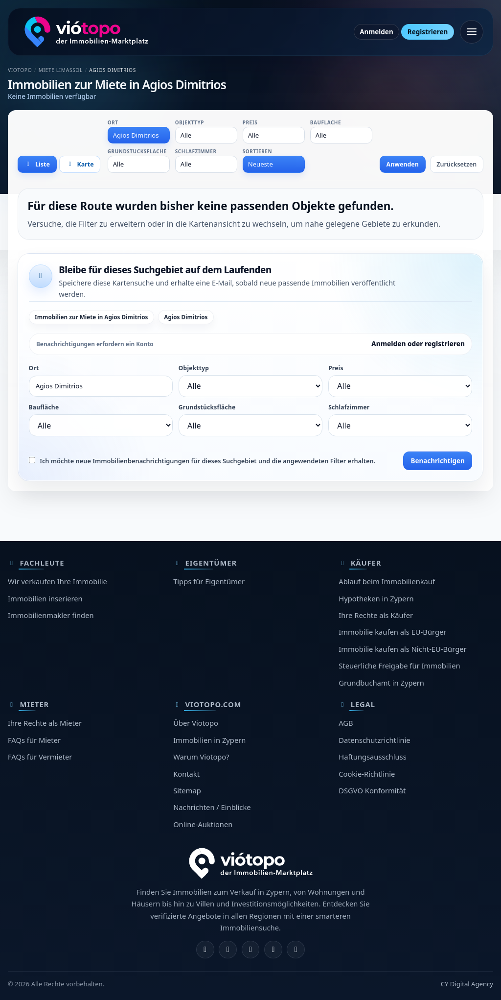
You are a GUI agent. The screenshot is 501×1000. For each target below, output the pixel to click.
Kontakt (186, 774)
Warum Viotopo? (201, 757)
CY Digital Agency (467, 983)
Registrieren (428, 31)
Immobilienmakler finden (51, 615)
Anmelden (376, 31)
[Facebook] (205, 950)
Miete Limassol (61, 70)
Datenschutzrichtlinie (374, 740)
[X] (251, 950)
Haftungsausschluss (372, 757)
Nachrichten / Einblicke (211, 807)
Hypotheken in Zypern (376, 598)
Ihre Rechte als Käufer (376, 615)
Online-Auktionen (202, 824)
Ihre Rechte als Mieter (45, 723)
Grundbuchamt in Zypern (381, 683)
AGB (346, 723)
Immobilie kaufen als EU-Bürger (392, 632)
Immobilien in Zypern (209, 740)
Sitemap (187, 790)
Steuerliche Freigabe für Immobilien (399, 665)
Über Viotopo (195, 723)
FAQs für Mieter (34, 740)
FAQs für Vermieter (40, 757)
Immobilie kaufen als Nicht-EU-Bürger (402, 649)
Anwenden (403, 164)
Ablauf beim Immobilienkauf (387, 581)
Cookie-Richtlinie (367, 774)
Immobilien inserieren (45, 598)
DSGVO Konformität (372, 790)
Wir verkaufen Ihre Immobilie (57, 581)
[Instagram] (228, 950)
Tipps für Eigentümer (209, 581)
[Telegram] (273, 950)
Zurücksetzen (456, 164)
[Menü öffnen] (471, 32)
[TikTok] (296, 950)
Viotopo (20, 70)
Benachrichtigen (437, 460)
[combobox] (139, 135)
